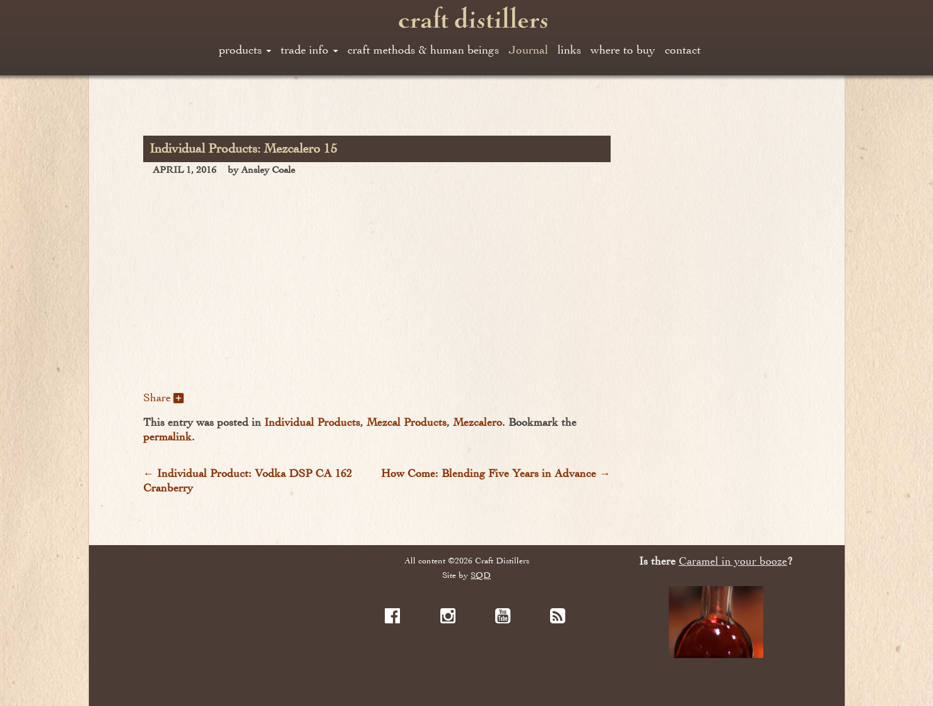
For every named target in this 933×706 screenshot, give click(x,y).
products (245, 50)
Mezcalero (477, 422)
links (569, 50)
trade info (309, 50)
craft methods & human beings (423, 50)
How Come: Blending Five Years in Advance (496, 473)
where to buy (622, 50)
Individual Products (312, 422)
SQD (481, 575)
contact (683, 50)
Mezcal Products (407, 422)
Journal (528, 50)
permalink (167, 436)
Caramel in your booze (733, 561)
